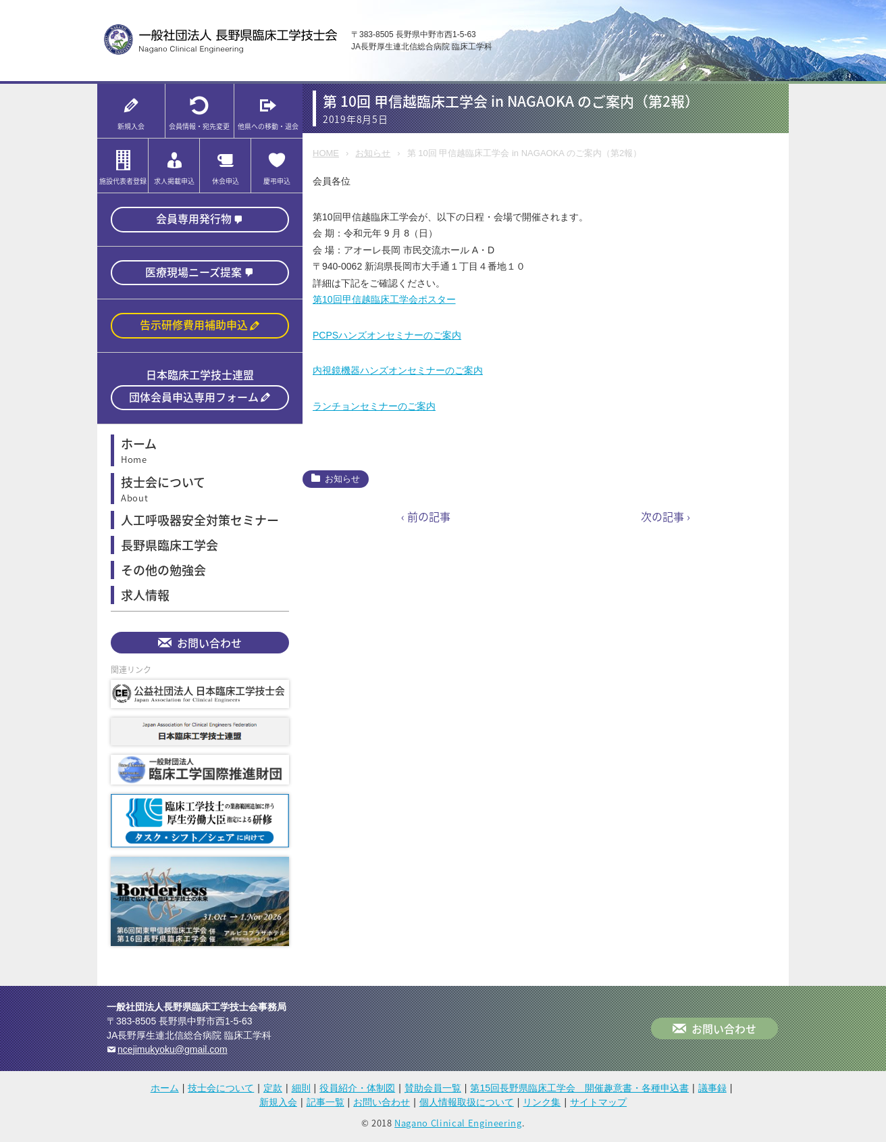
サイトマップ (598, 1104)
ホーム (165, 1090)
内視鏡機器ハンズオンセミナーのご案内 (398, 370)
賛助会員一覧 (433, 1090)
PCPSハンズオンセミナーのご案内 (387, 335)
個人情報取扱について (466, 1104)
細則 (301, 1090)
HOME (326, 153)
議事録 (712, 1090)
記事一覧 (325, 1104)
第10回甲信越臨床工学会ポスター (384, 299)
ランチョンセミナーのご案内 (374, 406)
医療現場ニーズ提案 (193, 273)
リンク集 (542, 1104)
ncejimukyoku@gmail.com (173, 1052)
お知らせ (372, 153)
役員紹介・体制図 (357, 1090)
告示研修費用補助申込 (194, 326)
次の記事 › (665, 516)
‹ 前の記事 (425, 516)
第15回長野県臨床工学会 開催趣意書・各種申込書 (579, 1090)
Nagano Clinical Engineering (458, 1125)
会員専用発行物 (194, 219)
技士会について (221, 1090)
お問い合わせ (209, 646)
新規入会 (278, 1104)
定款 (272, 1090)
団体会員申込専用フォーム (194, 399)
